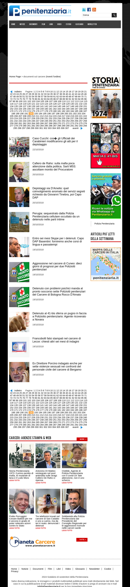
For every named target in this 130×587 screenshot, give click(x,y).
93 (67, 98)
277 (76, 121)
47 (84, 93)
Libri (52, 24)
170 (81, 107)
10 (50, 91)
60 (44, 96)
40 (62, 93)
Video (60, 24)
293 (68, 124)
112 (64, 100)
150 (72, 105)
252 (47, 119)
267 (34, 121)
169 (76, 107)
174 (21, 110)
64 (56, 96)
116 (81, 100)
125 (43, 103)
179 (43, 110)
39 (59, 93)
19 (78, 91)
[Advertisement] (65, 50)
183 (59, 110)
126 (47, 103)
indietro (18, 91)
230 (30, 117)
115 (76, 100)
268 (38, 121)
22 (87, 91)
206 (81, 112)
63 (53, 96)
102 (21, 100)
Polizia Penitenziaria (103, 223)
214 (38, 114)
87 (49, 98)
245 (17, 119)
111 (59, 100)
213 (34, 114)
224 (81, 114)
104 (30, 100)
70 (75, 96)
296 (81, 124)
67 (66, 96)
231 (34, 117)
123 (34, 103)
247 (26, 119)
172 (13, 110)
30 (32, 93)
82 (34, 98)
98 (82, 98)
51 (17, 96)
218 (55, 114)
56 (32, 96)
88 (52, 98)
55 (29, 96)
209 (17, 114)
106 (38, 100)
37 (53, 93)
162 (47, 107)
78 (22, 98)
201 (60, 112)
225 (85, 114)
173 (17, 110)
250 (38, 119)
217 (51, 114)
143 (43, 105)
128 (55, 103)
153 (85, 105)
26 (20, 93)
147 (59, 105)
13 (59, 91)
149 (68, 105)
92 (64, 98)
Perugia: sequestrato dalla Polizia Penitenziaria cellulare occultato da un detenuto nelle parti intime (56, 213)
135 (85, 103)
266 (30, 121)
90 (58, 98)
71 (78, 96)
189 (85, 110)
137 (17, 105)
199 (52, 112)
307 (61, 126)
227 (17, 117)
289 (51, 124)
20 (81, 91)
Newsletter (93, 24)
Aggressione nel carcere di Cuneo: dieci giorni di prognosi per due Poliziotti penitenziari (58, 263)
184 (64, 110)
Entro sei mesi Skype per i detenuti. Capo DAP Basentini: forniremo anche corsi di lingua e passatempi (59, 238)
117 (85, 100)
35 (47, 93)
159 (34, 107)
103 (26, 100)
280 (13, 124)
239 (68, 117)
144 (47, 105)
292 (64, 124)
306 (56, 126)
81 (31, 98)
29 (29, 93)
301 (35, 126)
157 (26, 107)
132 (72, 103)
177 (34, 110)
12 (57, 91)
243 (85, 117)
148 (64, 105)
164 (55, 107)
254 (55, 119)
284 (30, 124)
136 (13, 105)
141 (34, 105)
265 (26, 121)
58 (38, 96)
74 (87, 96)
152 (81, 105)
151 (76, 105)
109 (51, 100)
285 (34, 124)
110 (55, 100)
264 (21, 121)
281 (17, 124)
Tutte (82, 533)
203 (68, 112)
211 (26, 114)
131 (68, 103)
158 (30, 107)
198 (47, 112)
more (83, 433)
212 (30, 114)
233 (43, 117)
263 (17, 121)
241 (76, 117)
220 (64, 114)
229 (26, 117)
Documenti (34, 24)
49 (11, 96)
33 (41, 93)
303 (44, 126)
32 (38, 93)
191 (17, 112)
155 (17, 107)
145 (51, 105)
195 (35, 112)
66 (62, 96)
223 (76, 114)
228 (21, 117)
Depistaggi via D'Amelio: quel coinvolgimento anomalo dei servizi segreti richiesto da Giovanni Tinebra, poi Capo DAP (59, 190)
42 (68, 93)
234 (47, 117)
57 (35, 96)
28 (26, 93)
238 (64, 117)
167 (68, 107)
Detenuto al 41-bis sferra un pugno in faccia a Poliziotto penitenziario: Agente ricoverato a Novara (60, 312)
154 (13, 107)
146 (55, 105)
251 (43, 119)
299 (27, 126)
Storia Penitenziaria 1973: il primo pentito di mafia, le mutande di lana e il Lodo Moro (22, 468)
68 (68, 96)
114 (72, 100)
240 (72, 117)
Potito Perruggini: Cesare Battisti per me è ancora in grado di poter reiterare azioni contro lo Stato (21, 514)
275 (68, 121)
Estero (69, 24)
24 (14, 93)
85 (43, 98)
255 (59, 119)
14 (63, 91)
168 (72, 107)
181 (51, 110)
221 (68, 114)
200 (56, 112)
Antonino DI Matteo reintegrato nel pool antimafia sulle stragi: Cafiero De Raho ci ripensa (47, 469)
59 (41, 96)
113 (68, 100)
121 (26, 103)
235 (51, 117)
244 (13, 119)
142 (38, 105)
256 (64, 119)
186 (72, 110)
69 (72, 96)
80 (28, 98)
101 (17, 100)
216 (47, 114)
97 (79, 98)
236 (55, 117)
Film (44, 24)
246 (21, 119)
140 (30, 105)
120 (21, 103)
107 (43, 100)
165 (59, 107)
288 (47, 124)
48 (87, 93)
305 (52, 126)
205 (77, 112)
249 (34, 119)
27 (23, 93)
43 (72, 93)
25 (17, 93)
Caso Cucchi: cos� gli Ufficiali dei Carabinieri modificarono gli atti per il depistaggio (55, 139)
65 (59, 96)
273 (59, 121)
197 (43, 112)
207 (85, 112)
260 (81, 119)
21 (84, 91)
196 (39, 112)
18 (75, 91)
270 (47, 121)
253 (51, 119)
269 (43, 121)
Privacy (15, 564)
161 (43, 107)
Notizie (23, 24)
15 (66, 91)
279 (85, 121)
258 (72, 119)
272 (55, 121)
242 (81, 117)
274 (64, 121)
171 (85, 107)
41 (66, 93)
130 (64, 103)
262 (13, 121)
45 (78, 93)
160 (38, 107)
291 (59, 124)
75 (13, 98)
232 (38, 117)
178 (38, 110)
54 (26, 96)
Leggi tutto (15, 474)
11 (53, 91)
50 (14, 96)
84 (40, 98)
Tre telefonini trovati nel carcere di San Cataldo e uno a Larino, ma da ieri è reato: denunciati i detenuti (48, 514)
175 (26, 110)
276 (72, 121)
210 (21, 114)
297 (85, 124)
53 (23, 96)
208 (13, 114)
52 (20, 96)
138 (21, 105)
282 (21, 124)
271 (51, 121)
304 (48, 126)
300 (31, 126)
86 (46, 98)
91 (61, 98)
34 (44, 93)
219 (59, 114)
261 (85, 119)
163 (51, 107)
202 (64, 112)
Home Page (15, 76)
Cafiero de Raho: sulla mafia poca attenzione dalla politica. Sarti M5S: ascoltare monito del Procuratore (55, 164)
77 (19, 98)
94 (70, 98)
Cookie (107, 562)
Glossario (80, 24)
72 (81, 96)
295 (76, 124)
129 (59, 103)
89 (55, 98)
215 (43, 114)
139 (26, 105)
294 (72, 124)
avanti (69, 126)
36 (50, 93)
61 (47, 96)
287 (43, 124)
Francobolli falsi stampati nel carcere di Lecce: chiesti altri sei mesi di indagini (57, 336)
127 (51, 103)
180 (47, 110)
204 (73, 112)
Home (14, 24)
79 (25, 98)
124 (38, 103)
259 (76, 119)
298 (23, 126)
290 (55, 124)
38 (56, 93)
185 (68, 110)
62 (50, 96)
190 (12, 112)
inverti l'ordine (53, 76)
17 (72, 91)
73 (84, 96)
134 (81, 103)
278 (81, 121)
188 (81, 110)
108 (47, 100)
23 (11, 93)
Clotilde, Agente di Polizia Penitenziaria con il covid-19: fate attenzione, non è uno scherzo (74, 469)
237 (59, 117)
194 (30, 112)
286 (38, 124)
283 (26, 124)
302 (40, 126)
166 (64, 107)
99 (85, 98)
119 (17, 103)
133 (76, 103)
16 (68, 91)
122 (30, 103)
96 (76, 98)
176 (30, 110)
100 (13, 100)
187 (76, 110)
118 (13, 103)
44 (75, 93)
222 (72, 114)
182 (55, 110)
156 (21, 107)
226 (13, 117)
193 (26, 112)
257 (68, 119)
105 (34, 100)
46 (81, 93)
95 (73, 98)
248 (30, 119)
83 (37, 98)
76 (16, 98)
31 (35, 93)
